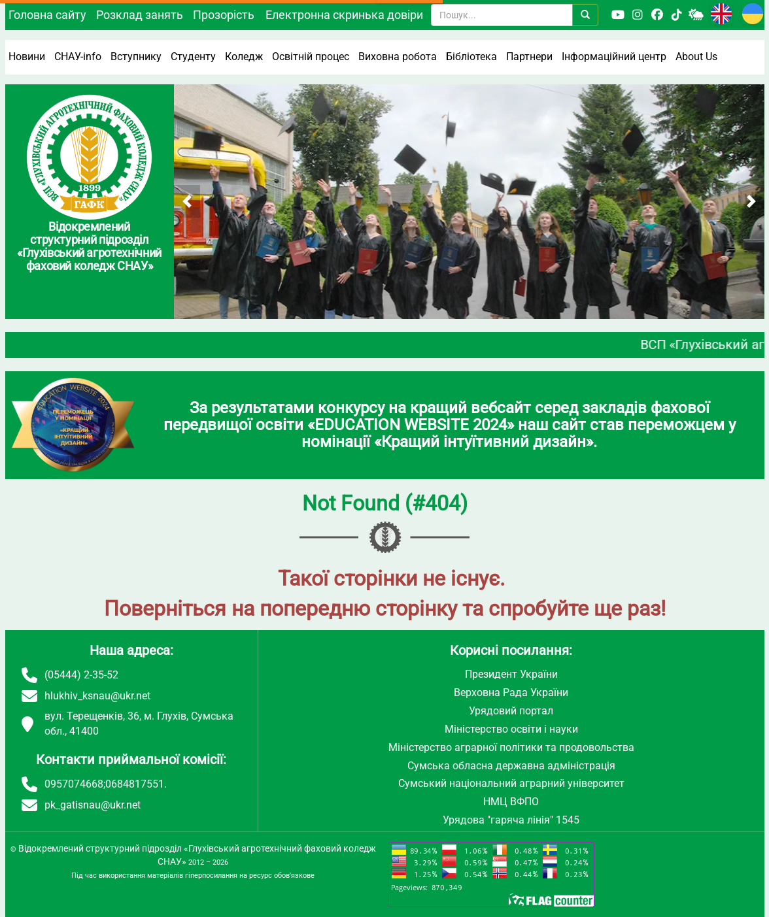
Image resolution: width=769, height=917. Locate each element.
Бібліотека (471, 56)
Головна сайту (47, 15)
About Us (696, 56)
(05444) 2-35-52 (81, 675)
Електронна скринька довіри (344, 15)
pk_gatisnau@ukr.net (92, 805)
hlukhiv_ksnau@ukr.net (97, 696)
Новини (27, 56)
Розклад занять (139, 15)
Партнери (529, 56)
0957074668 (73, 784)
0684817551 (134, 784)
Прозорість (223, 15)
